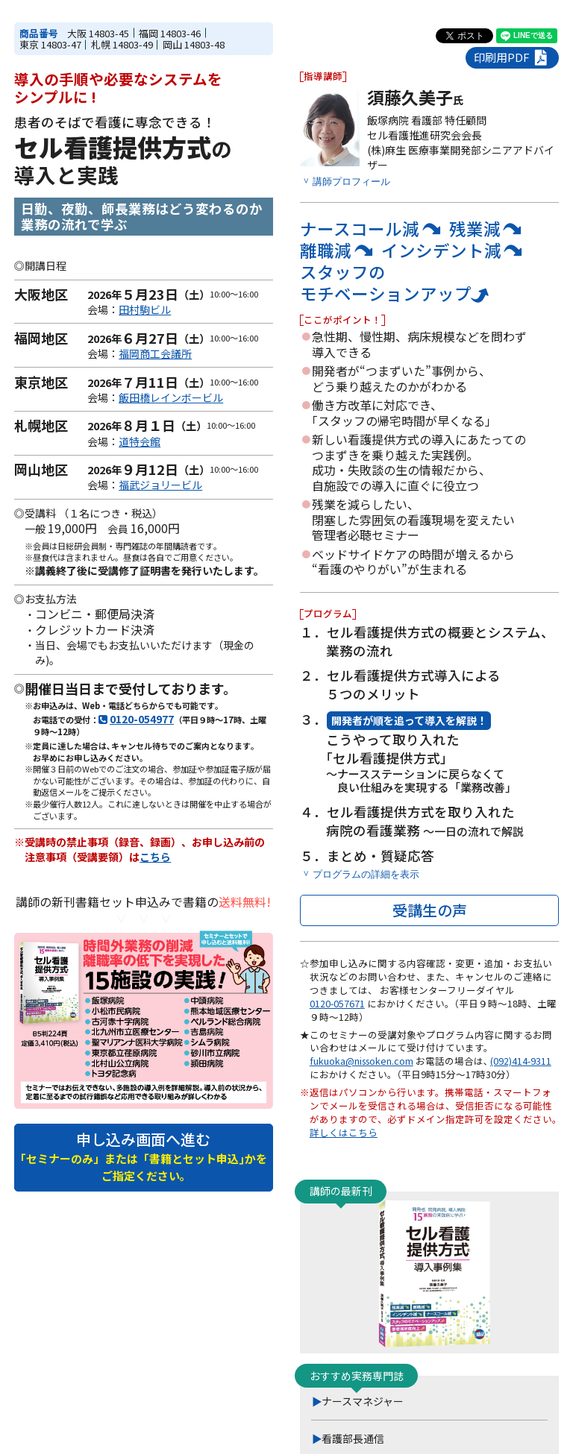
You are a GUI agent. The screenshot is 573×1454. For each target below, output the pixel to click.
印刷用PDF (512, 57)
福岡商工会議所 (155, 353)
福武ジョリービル (160, 484)
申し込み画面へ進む (144, 1156)
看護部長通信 (353, 1438)
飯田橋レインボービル (171, 397)
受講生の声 (429, 910)
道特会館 (139, 441)
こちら (155, 856)
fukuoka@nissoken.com (361, 1061)
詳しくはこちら (344, 1132)
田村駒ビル (145, 309)
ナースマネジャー (363, 1401)
